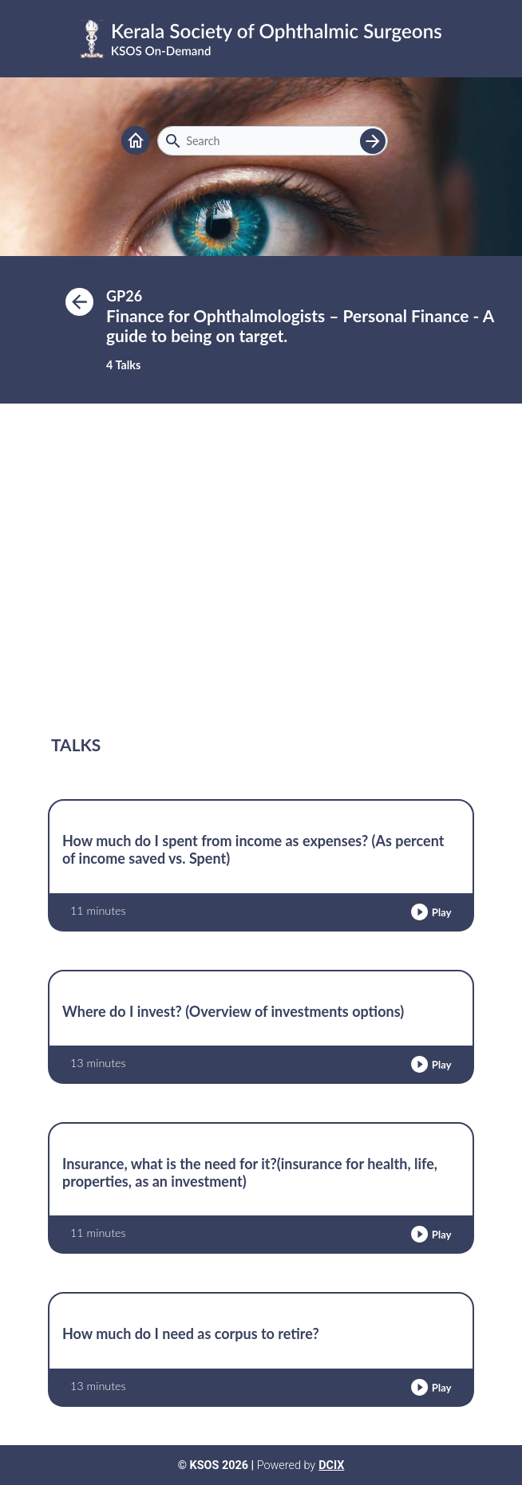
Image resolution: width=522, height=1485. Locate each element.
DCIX (331, 1465)
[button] (430, 911)
